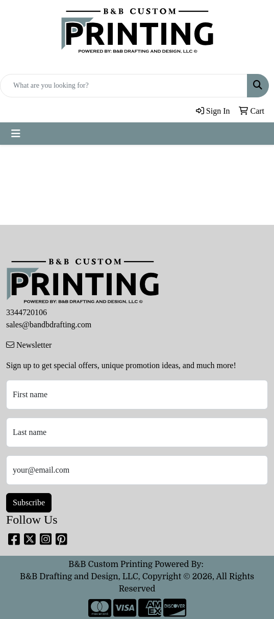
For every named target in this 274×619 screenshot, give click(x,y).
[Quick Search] (123, 85)
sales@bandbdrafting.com (48, 324)
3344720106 (26, 312)
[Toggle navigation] (16, 133)
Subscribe (29, 502)
